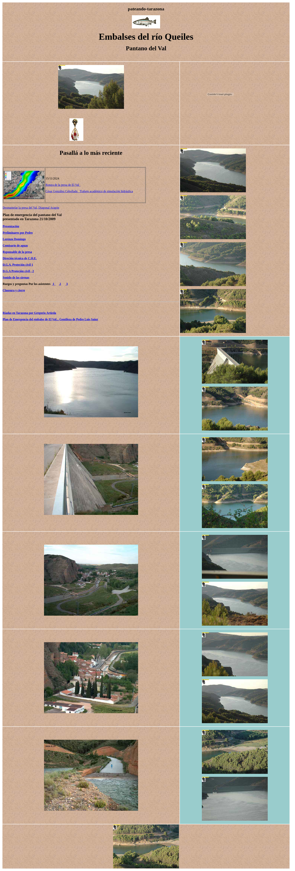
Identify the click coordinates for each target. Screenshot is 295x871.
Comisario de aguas (15, 245)
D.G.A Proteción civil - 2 (18, 271)
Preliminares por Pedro (18, 232)
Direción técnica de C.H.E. (20, 258)
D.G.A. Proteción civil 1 (18, 264)
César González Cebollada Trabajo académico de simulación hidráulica (89, 191)
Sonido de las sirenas (16, 277)
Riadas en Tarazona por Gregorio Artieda (29, 313)
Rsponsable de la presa (17, 251)
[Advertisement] (101, 132)
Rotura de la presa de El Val (63, 184)
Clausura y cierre (14, 290)
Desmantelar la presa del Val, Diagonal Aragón (31, 207)
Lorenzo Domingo (14, 239)
